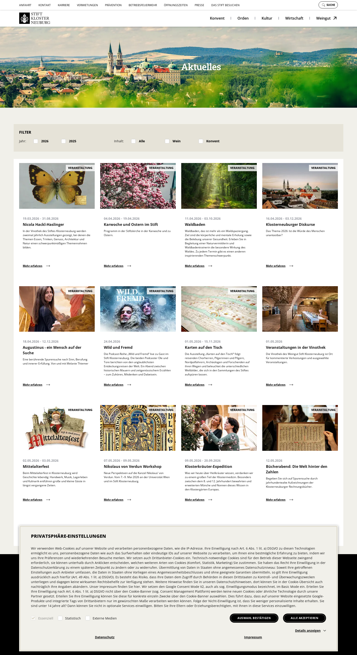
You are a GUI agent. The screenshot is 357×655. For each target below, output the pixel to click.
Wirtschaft (294, 18)
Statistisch (73, 618)
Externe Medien (105, 618)
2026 (44, 141)
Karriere (64, 5)
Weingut (323, 18)
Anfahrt (25, 5)
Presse (199, 5)
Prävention (113, 5)
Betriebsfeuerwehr (143, 5)
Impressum (253, 637)
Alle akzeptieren (304, 618)
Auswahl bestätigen (254, 618)
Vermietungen (87, 5)
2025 (72, 141)
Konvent (217, 18)
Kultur (267, 18)
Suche (328, 5)
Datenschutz (105, 637)
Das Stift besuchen (225, 5)
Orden (243, 18)
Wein (177, 141)
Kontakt (44, 5)
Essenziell (45, 618)
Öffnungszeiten (176, 5)
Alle (142, 141)
